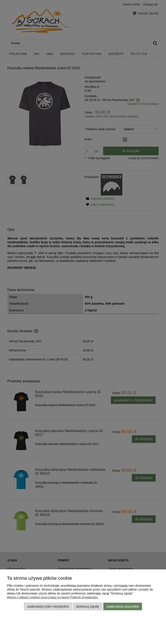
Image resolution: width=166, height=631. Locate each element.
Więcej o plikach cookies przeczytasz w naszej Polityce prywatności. (52, 597)
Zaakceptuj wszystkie (122, 606)
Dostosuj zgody (87, 606)
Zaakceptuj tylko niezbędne (48, 606)
